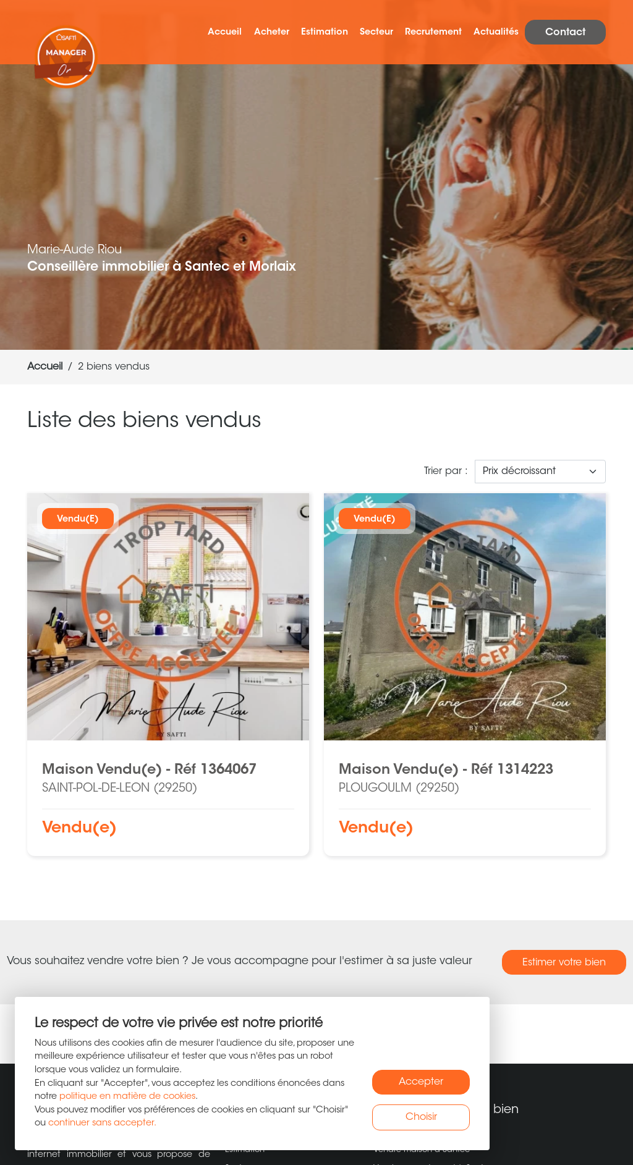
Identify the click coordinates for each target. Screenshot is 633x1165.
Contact (565, 33)
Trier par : (446, 472)
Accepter (421, 1082)
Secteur (376, 32)
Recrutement (433, 32)
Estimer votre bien (564, 963)
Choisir (421, 1117)
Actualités (496, 32)
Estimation (324, 32)
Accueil (225, 32)
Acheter (271, 32)
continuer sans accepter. (102, 1123)
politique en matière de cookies (127, 1096)
